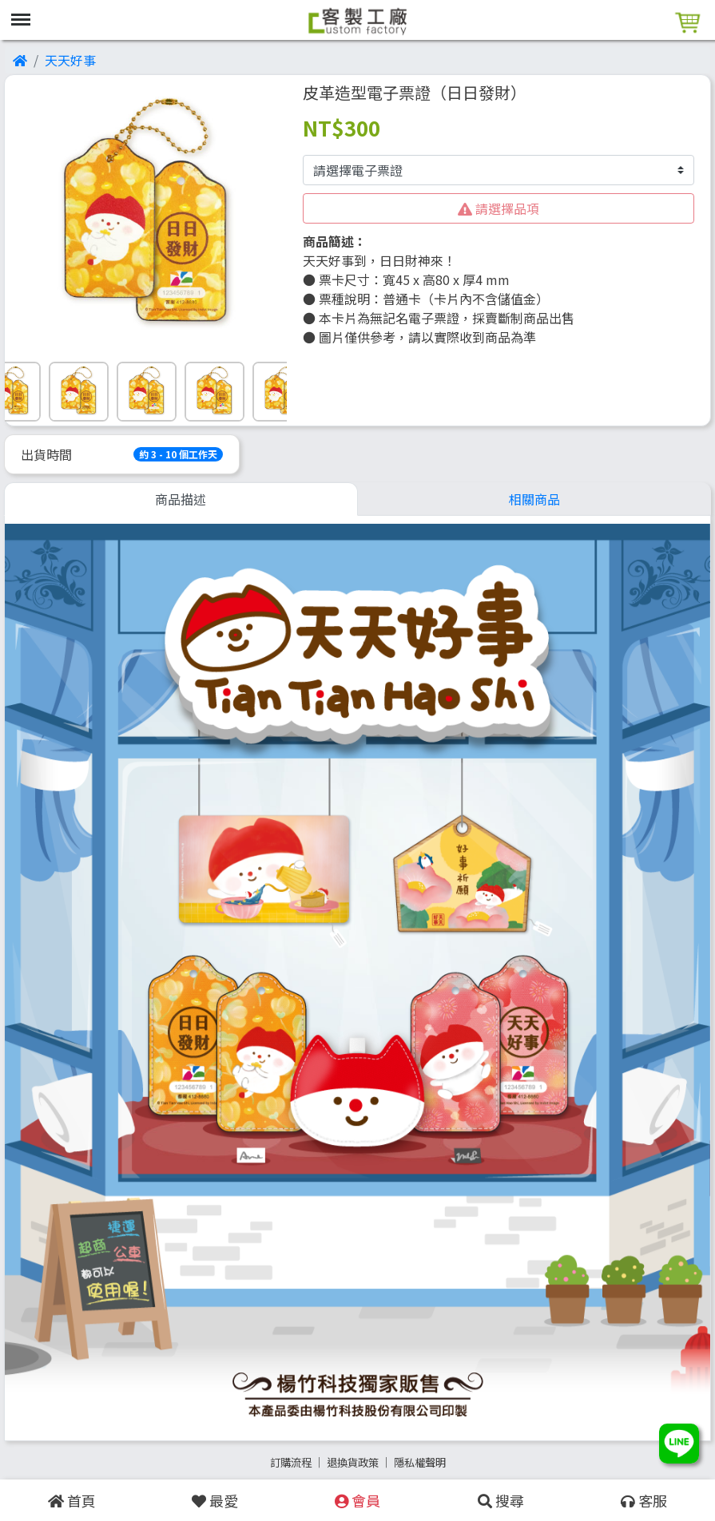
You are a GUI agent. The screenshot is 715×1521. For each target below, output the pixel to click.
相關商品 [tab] (534, 499)
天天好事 (70, 59)
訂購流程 (291, 1462)
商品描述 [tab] (180, 499)
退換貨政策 (353, 1462)
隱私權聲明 (420, 1462)
